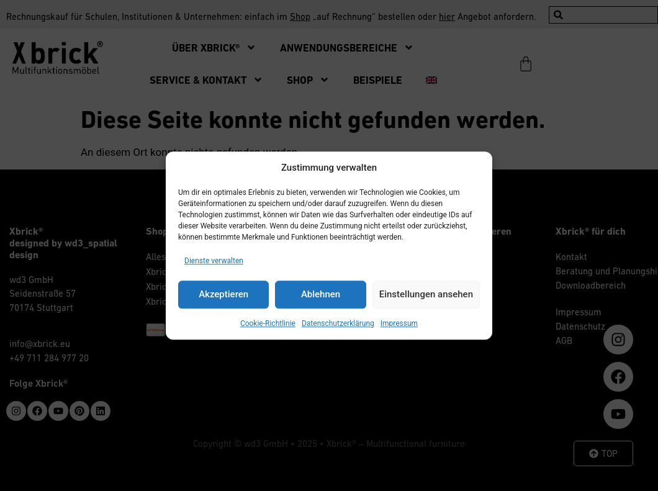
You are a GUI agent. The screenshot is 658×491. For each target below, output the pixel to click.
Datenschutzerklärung (338, 323)
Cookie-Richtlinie (267, 323)
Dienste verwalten (213, 260)
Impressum (399, 323)
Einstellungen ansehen (426, 294)
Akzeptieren (223, 294)
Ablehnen (320, 294)
